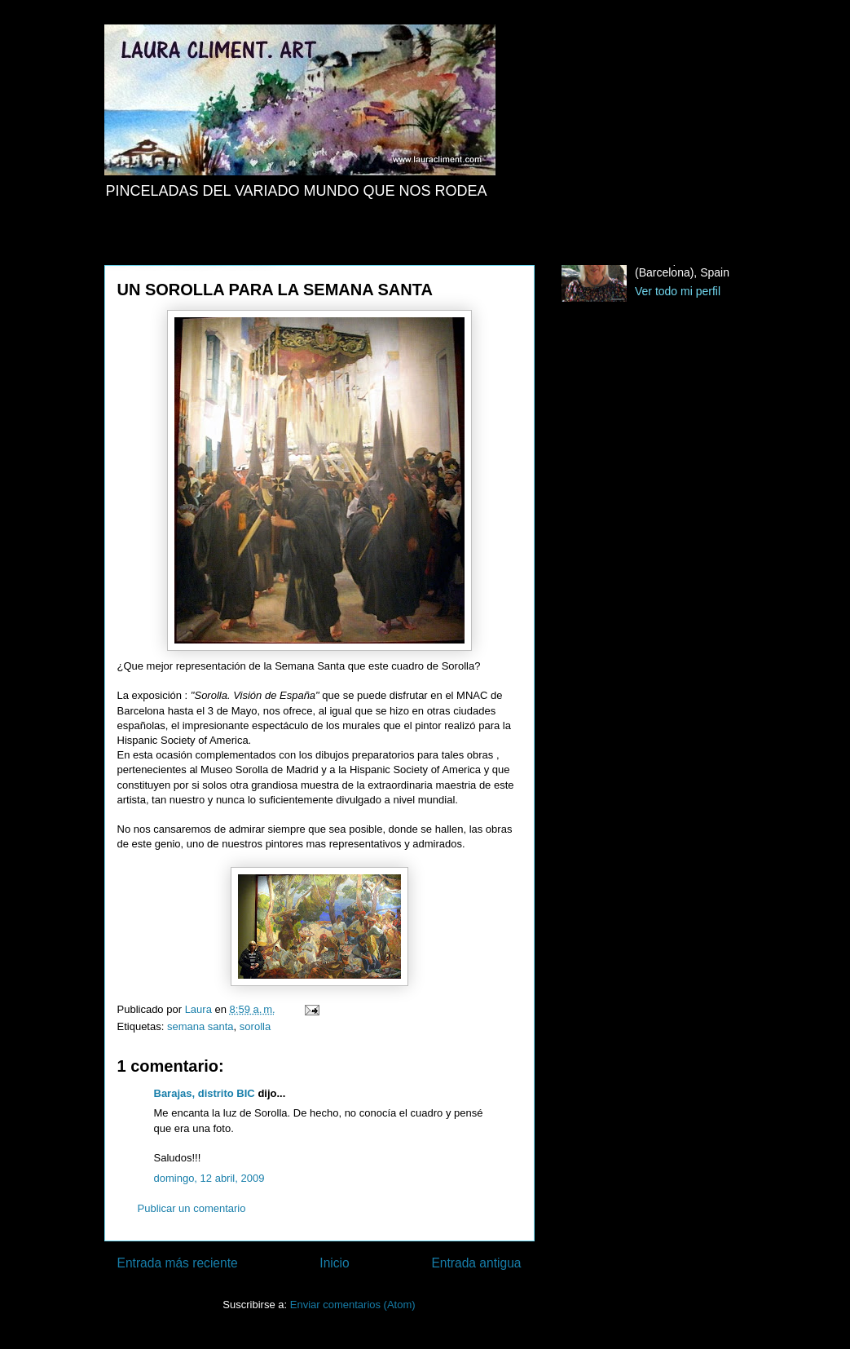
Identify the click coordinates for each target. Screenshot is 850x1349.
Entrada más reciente (177, 1263)
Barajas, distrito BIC (204, 1093)
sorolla (255, 1026)
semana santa (200, 1026)
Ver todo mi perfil (677, 291)
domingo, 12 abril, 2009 (209, 1178)
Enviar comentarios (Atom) (353, 1304)
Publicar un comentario (192, 1208)
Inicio (334, 1263)
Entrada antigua (476, 1263)
